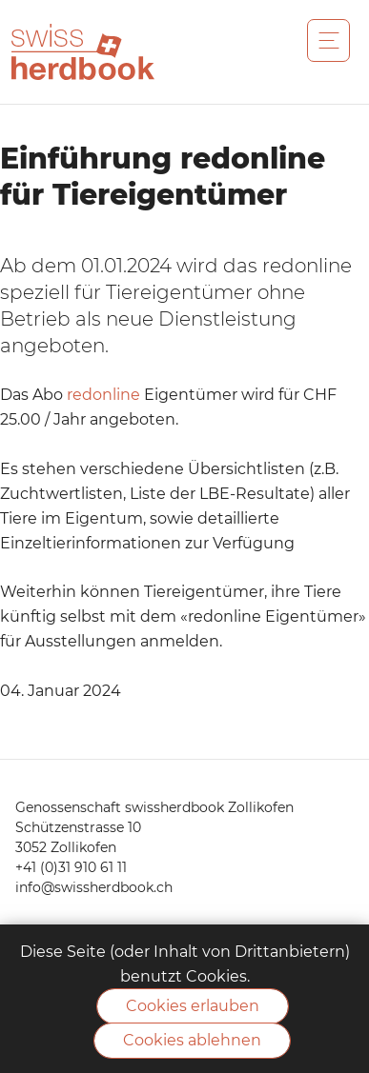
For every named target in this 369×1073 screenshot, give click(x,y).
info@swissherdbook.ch (94, 887)
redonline (103, 395)
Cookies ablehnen (192, 1040)
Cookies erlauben (192, 1006)
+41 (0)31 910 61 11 (71, 867)
